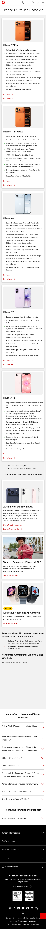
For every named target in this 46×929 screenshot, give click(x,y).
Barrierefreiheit (35, 924)
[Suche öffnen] (33, 2)
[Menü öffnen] (43, 2)
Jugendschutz (32, 921)
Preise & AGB (21, 918)
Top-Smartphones (23, 841)
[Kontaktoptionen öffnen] (43, 916)
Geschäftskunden (10, 866)
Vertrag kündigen (22, 921)
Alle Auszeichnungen (23, 886)
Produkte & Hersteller (23, 849)
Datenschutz (13, 921)
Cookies (38, 918)
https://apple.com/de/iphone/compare (23, 468)
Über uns (23, 858)
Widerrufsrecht (30, 918)
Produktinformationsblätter (14, 924)
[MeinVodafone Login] (38, 2)
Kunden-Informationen (23, 833)
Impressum (26, 924)
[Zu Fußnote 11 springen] (12, 657)
